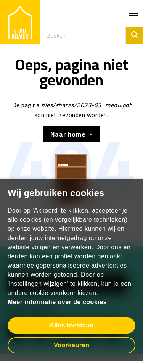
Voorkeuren (71, 345)
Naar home (67, 134)
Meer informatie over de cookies (57, 302)
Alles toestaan (71, 325)
